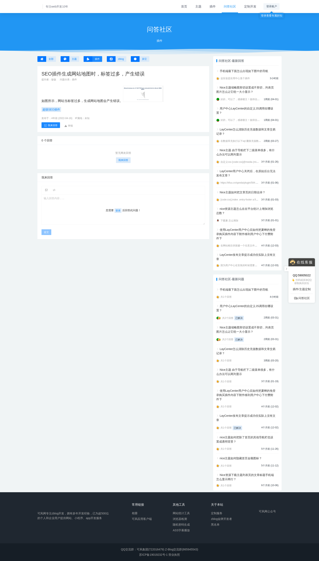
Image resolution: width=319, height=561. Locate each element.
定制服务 (216, 513)
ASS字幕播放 (181, 530)
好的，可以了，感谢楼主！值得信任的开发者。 (246, 99)
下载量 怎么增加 (229, 220)
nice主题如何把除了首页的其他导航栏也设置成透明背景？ (244, 439)
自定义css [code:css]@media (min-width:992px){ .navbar (251, 162)
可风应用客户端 (142, 518)
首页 (184, 6)
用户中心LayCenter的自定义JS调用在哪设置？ (244, 110)
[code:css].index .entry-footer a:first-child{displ (245, 199)
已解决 (239, 318)
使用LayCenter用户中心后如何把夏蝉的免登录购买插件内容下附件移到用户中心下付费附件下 (245, 234)
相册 (135, 513)
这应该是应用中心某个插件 (235, 78)
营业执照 (174, 554)
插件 (213, 6)
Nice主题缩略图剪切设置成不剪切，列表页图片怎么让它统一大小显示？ (245, 89)
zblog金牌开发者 (221, 518)
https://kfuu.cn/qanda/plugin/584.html (240, 182)
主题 (198, 6)
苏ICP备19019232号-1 (153, 554)
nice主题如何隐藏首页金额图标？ (241, 458)
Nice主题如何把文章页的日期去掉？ (242, 192)
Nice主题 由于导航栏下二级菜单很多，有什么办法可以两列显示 (245, 152)
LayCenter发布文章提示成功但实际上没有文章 (245, 257)
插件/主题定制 (302, 289)
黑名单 (215, 524)
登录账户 (271, 6)
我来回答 (123, 160)
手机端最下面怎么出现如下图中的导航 (244, 71)
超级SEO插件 (51, 109)
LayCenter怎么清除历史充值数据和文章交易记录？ (245, 131)
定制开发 (250, 6)
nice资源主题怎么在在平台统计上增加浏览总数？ (244, 211)
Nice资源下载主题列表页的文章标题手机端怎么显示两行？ (245, 477)
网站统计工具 (181, 513)
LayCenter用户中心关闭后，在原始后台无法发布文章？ (245, 173)
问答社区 (230, 6)
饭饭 (53, 79)
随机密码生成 (181, 524)
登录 (118, 210)
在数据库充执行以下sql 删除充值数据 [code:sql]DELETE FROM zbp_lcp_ (260, 141)
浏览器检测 (180, 518)
